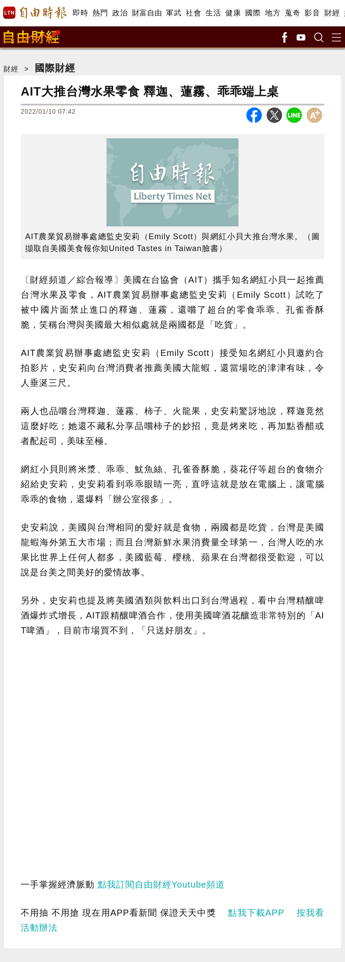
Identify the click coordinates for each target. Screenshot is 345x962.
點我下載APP (256, 913)
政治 (120, 13)
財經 (332, 13)
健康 (233, 13)
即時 (80, 13)
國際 (253, 13)
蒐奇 (292, 13)
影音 (312, 13)
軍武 (173, 13)
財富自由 (146, 13)
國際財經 (55, 68)
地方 (272, 13)
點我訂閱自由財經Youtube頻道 (161, 884)
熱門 (100, 13)
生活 (213, 13)
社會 (193, 13)
